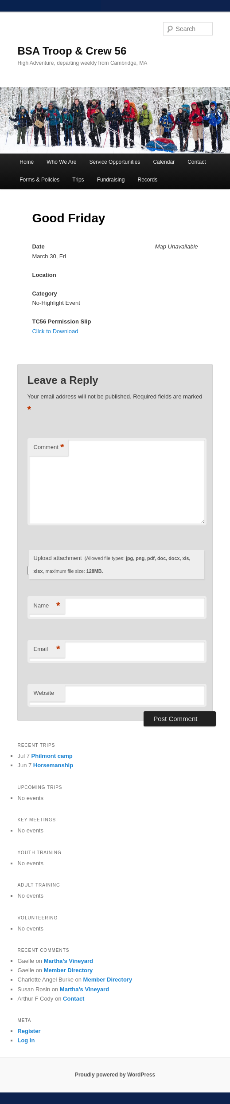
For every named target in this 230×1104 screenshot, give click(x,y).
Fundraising (111, 180)
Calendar (164, 162)
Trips (78, 180)
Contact (196, 162)
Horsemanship (53, 765)
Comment (49, 447)
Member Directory (68, 970)
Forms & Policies (39, 180)
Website (44, 693)
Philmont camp (52, 756)
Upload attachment (112, 564)
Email (47, 649)
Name (47, 605)
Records (147, 180)
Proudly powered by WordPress (115, 1075)
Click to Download (55, 331)
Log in (26, 1040)
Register (28, 1031)
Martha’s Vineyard (68, 961)
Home (26, 162)
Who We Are (61, 162)
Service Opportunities (115, 162)
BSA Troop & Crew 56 (71, 51)
